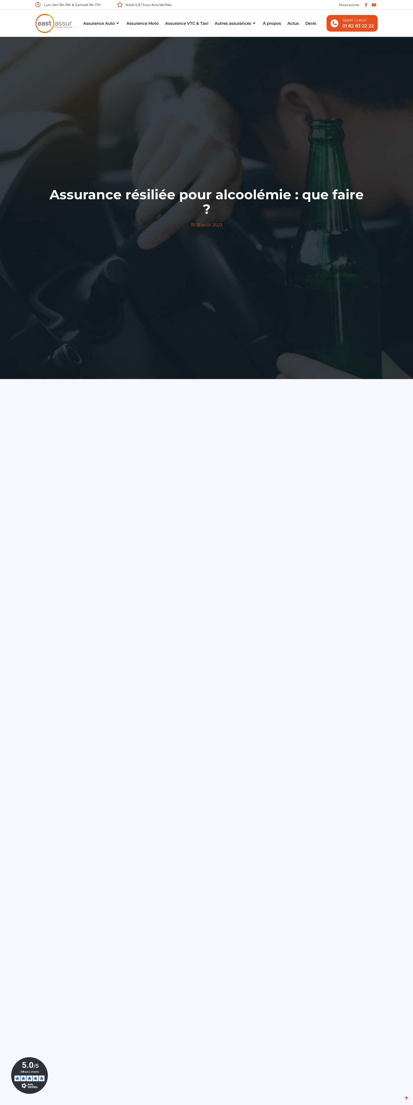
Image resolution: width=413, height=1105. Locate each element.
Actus (293, 23)
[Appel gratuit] (334, 23)
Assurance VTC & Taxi (186, 23)
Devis (310, 23)
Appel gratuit (354, 20)
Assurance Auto (101, 23)
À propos (272, 23)
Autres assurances (236, 23)
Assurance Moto (142, 23)
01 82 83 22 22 (358, 25)
